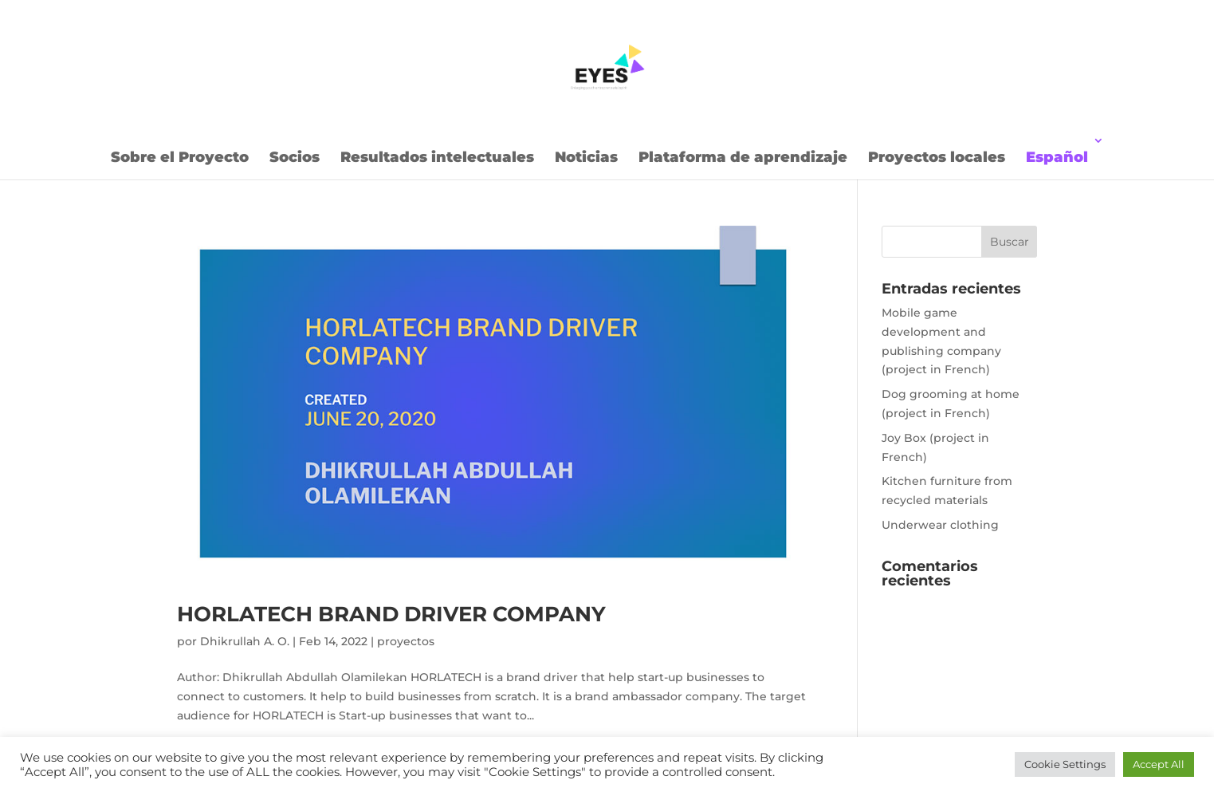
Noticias (586, 157)
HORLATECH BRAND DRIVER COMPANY (391, 614)
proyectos (405, 641)
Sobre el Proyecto (180, 157)
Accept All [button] (1159, 764)
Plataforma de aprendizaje (742, 157)
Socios (294, 157)
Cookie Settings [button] (1065, 764)
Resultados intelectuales (437, 157)
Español (1057, 157)
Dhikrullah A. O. (244, 641)
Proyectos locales (936, 157)
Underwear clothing (940, 525)
